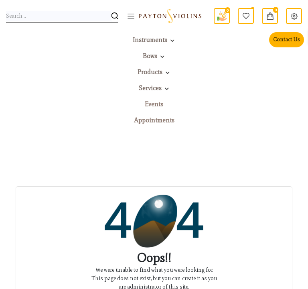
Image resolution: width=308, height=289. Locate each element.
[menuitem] (154, 104)
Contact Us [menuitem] (286, 39)
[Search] (114, 16)
